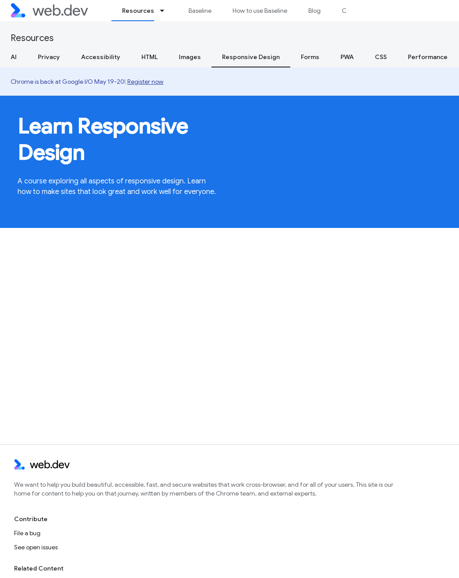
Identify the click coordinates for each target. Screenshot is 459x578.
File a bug (27, 533)
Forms (310, 57)
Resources (32, 38)
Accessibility (100, 57)
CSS (381, 57)
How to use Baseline (260, 11)
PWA (347, 57)
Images (190, 57)
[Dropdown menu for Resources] (166, 10)
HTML (149, 57)
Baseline (200, 11)
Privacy (49, 57)
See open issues (36, 547)
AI (14, 57)
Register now (145, 82)
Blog (314, 11)
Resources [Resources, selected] (138, 11)
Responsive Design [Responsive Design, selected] (251, 57)
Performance (428, 57)
